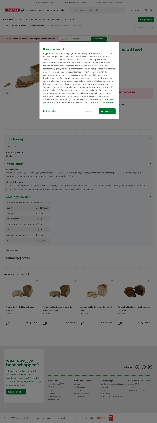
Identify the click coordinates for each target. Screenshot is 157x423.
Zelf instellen (49, 111)
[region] (79, 80)
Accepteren (107, 111)
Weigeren (88, 111)
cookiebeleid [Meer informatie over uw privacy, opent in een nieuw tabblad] (107, 102)
